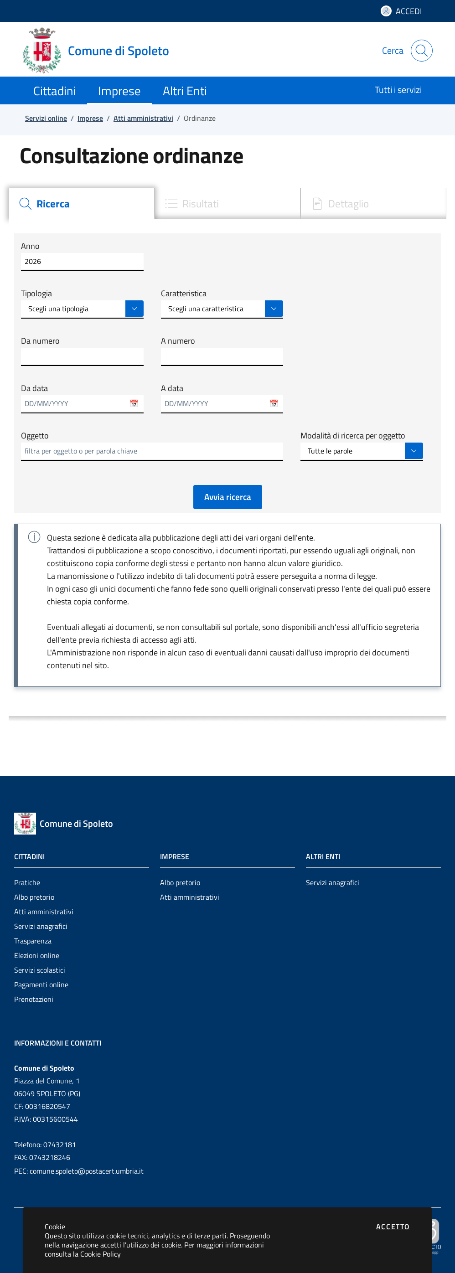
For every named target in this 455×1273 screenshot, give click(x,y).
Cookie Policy (100, 1253)
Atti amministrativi (43, 911)
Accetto (393, 1226)
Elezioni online (36, 955)
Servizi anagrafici (40, 926)
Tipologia (36, 293)
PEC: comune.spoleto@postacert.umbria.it (79, 1170)
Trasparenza (33, 940)
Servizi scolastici (39, 969)
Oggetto (35, 435)
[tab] (82, 203)
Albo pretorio (34, 897)
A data (172, 388)
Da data (34, 388)
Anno (30, 246)
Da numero (40, 340)
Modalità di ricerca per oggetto (352, 435)
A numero (178, 340)
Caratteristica (184, 293)
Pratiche (27, 882)
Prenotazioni (33, 999)
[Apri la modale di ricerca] (422, 51)
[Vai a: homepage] (101, 50)
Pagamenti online (41, 984)
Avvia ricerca (227, 496)
